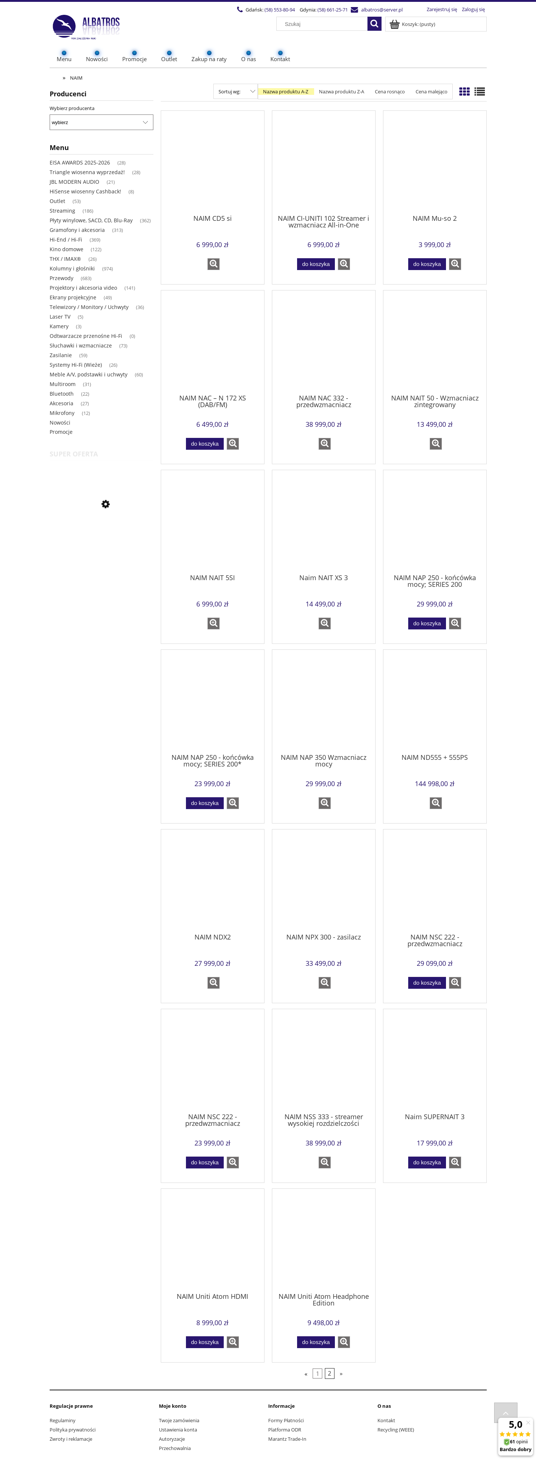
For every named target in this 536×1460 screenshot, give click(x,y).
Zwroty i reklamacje (71, 1439)
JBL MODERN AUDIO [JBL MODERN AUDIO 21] (74, 181)
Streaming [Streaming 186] (62, 210)
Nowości (60, 422)
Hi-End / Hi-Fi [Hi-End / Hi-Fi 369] (66, 239)
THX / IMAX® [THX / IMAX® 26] (65, 258)
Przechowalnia (175, 1448)
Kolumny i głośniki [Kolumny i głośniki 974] (72, 268)
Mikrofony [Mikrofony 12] (62, 412)
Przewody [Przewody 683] (61, 278)
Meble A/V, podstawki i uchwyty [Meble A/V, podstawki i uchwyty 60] (88, 374)
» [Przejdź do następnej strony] (341, 1374)
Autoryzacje (172, 1439)
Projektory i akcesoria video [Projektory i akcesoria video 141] (83, 287)
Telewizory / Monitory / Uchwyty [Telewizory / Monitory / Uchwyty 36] (89, 306)
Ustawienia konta (178, 1429)
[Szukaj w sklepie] (323, 24)
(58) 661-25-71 (332, 9)
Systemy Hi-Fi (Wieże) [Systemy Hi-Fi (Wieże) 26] (76, 364)
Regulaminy (63, 1420)
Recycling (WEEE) (395, 1429)
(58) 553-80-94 (279, 9)
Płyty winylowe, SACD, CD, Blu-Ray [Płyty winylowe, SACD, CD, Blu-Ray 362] (91, 220)
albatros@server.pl (382, 9)
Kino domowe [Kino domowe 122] (66, 249)
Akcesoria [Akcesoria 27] (61, 403)
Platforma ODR (284, 1429)
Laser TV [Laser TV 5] (60, 316)
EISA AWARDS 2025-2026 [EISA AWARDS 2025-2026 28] (80, 162)
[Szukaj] (374, 24)
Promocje (61, 431)
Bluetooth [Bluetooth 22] (62, 393)
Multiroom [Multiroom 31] (63, 384)
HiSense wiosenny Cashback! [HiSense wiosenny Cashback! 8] (85, 191)
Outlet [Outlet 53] (57, 200)
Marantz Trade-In (287, 1439)
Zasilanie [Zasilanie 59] (61, 355)
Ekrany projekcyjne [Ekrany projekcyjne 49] (73, 297)
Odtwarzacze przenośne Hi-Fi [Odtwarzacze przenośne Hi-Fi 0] (86, 335)
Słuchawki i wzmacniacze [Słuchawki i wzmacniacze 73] (81, 345)
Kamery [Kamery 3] (59, 326)
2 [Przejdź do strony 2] (329, 1374)
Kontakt (386, 1420)
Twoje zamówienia (179, 1420)
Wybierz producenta (72, 108)
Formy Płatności (286, 1420)
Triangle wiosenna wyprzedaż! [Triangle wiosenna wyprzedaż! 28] (87, 172)
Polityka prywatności (73, 1429)
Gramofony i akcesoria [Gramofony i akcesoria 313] (77, 229)
